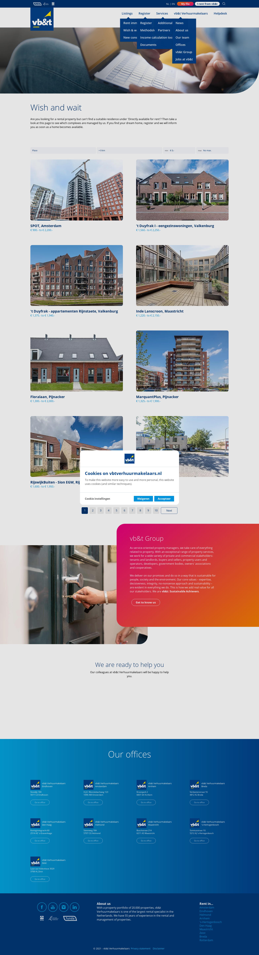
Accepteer (164, 499)
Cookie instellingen (97, 499)
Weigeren (143, 499)
